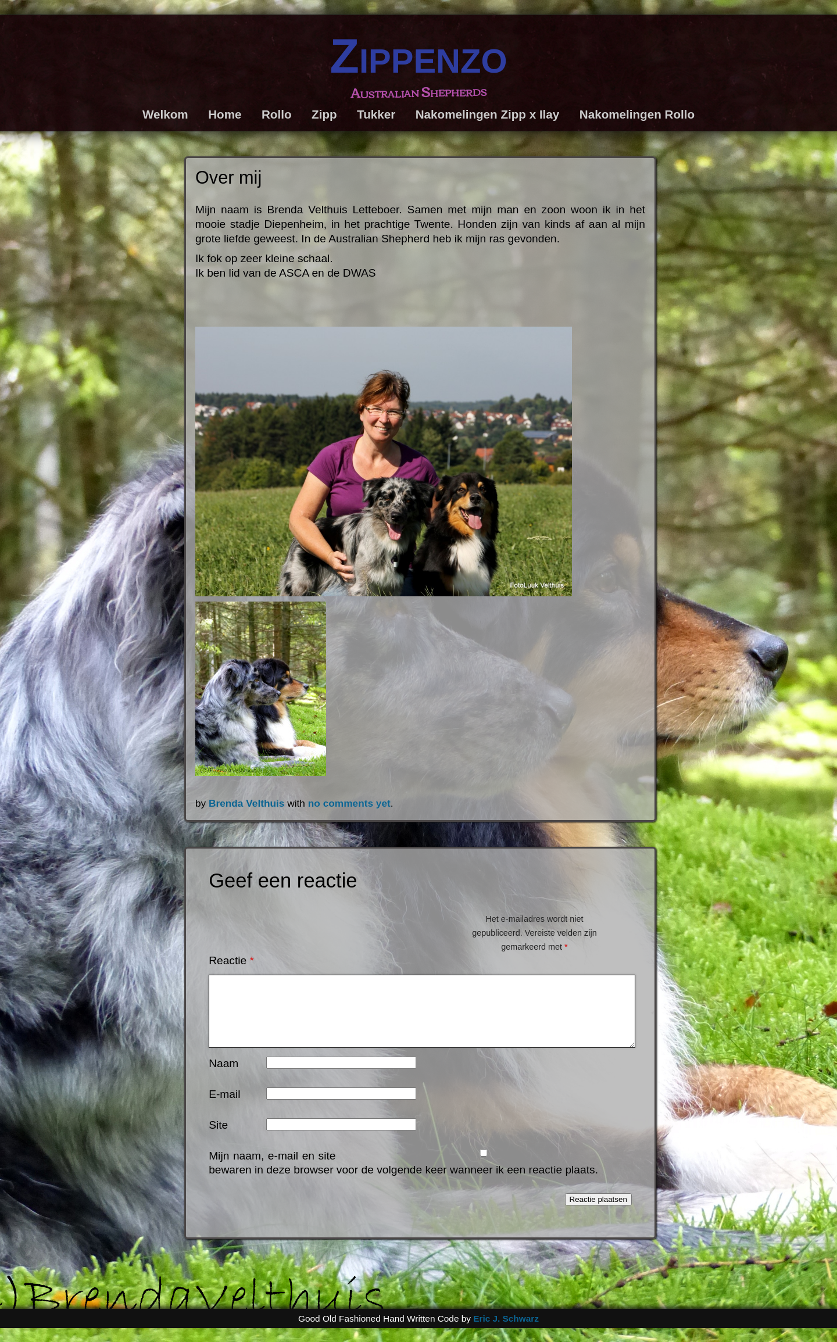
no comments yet (349, 803)
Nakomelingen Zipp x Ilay (488, 114)
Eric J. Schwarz (506, 1332)
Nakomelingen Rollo (637, 114)
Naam (223, 1077)
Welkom (165, 114)
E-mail (224, 1108)
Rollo (277, 114)
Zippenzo (418, 56)
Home (224, 114)
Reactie (231, 960)
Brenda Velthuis (247, 803)
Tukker (376, 114)
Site (218, 1139)
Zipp (324, 114)
